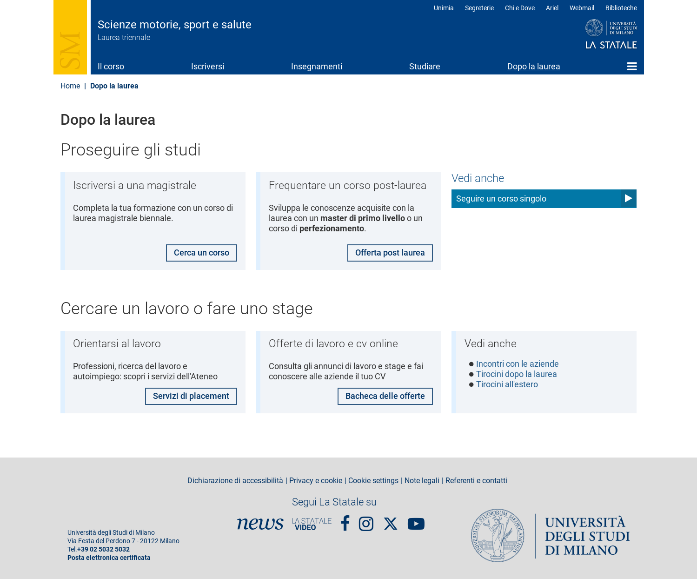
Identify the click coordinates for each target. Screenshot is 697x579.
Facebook (345, 520)
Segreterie (479, 8)
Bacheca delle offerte (385, 396)
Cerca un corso (201, 252)
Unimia (444, 8)
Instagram (366, 520)
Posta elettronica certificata (109, 558)
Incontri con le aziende (517, 364)
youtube (416, 520)
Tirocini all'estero (507, 385)
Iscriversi (207, 66)
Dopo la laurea (533, 66)
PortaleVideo (312, 524)
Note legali (422, 481)
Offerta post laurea (390, 252)
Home (632, 66)
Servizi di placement (191, 396)
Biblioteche (621, 8)
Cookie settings (373, 481)
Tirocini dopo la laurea (516, 375)
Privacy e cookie (315, 481)
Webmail (582, 8)
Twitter (390, 519)
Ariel (552, 8)
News (260, 524)
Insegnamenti (316, 66)
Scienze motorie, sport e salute (175, 25)
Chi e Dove (520, 8)
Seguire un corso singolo (501, 198)
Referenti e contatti (476, 481)
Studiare (424, 66)
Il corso (111, 66)
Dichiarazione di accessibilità (235, 481)
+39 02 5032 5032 (103, 549)
